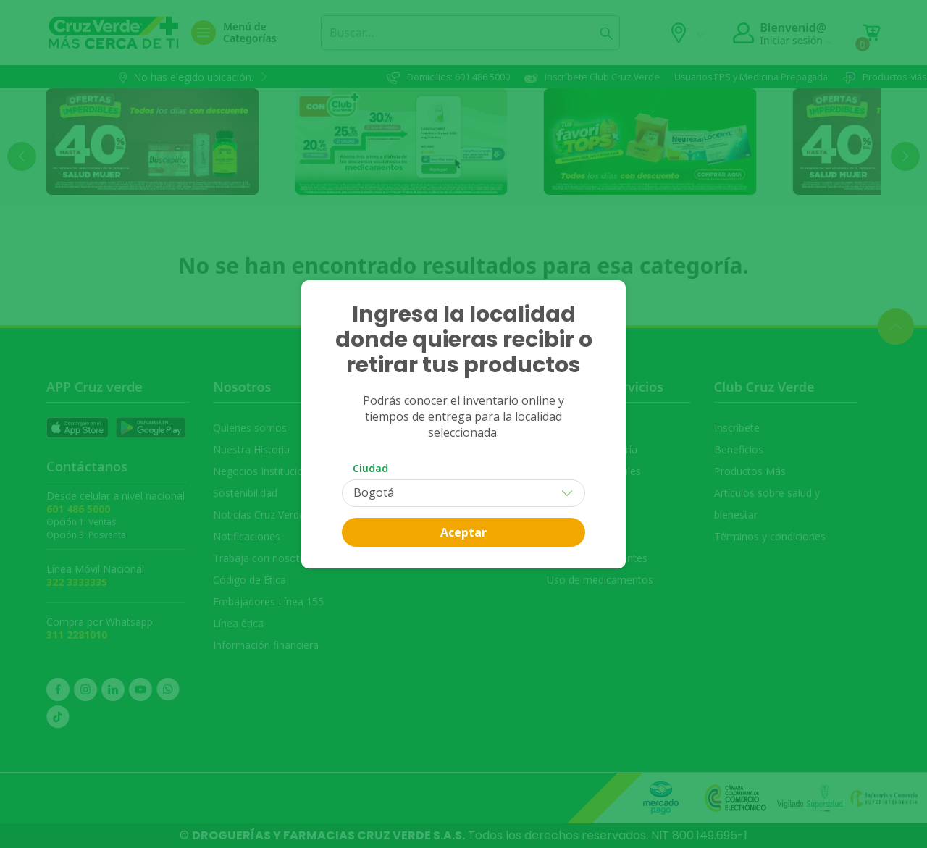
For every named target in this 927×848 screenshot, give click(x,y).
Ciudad (370, 468)
